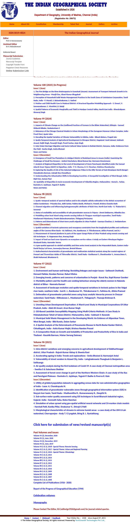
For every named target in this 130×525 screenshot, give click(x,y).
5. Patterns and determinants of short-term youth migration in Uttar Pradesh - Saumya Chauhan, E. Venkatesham (80, 221)
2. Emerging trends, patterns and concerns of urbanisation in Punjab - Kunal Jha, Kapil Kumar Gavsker (81, 277)
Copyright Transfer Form (15, 65)
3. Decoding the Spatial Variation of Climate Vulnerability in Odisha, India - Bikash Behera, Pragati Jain (75, 137)
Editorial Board (9, 52)
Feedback (56, 518)
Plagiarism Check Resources (17, 68)
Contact (35, 518)
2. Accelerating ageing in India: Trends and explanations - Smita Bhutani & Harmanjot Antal (76, 355)
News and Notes (40, 188)
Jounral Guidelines (13, 59)
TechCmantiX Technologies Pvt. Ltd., (91, 520)
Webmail (46, 518)
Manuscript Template (14, 62)
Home (26, 518)
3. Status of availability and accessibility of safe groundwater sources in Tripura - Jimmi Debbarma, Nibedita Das (79, 212)
